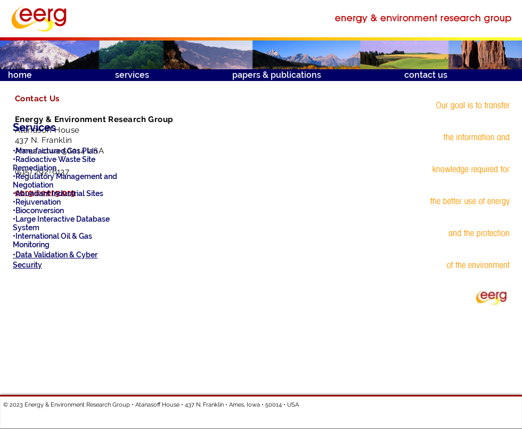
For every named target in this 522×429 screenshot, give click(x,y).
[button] (165, 75)
